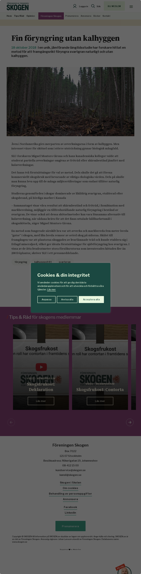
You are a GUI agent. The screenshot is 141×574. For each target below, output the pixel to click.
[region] (70, 287)
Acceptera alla (91, 299)
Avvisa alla (67, 299)
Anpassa (46, 299)
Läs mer (51, 289)
